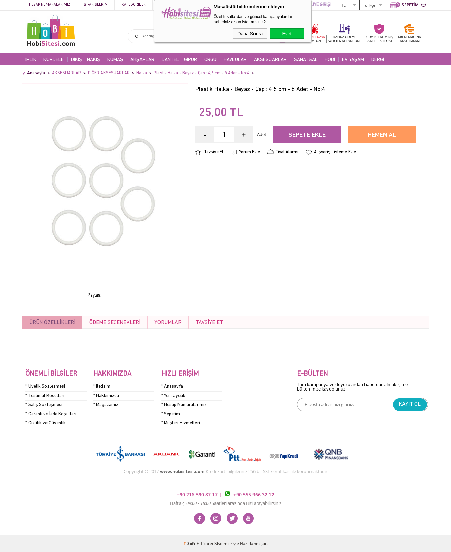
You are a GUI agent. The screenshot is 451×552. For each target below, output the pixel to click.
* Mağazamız (105, 404)
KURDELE (53, 59)
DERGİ (377, 59)
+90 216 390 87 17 (198, 494)
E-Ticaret (204, 543)
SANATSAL (306, 59)
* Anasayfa (172, 386)
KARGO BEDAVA (313, 39)
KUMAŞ (115, 59)
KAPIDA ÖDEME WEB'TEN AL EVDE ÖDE (344, 39)
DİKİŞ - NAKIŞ (85, 59)
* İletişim (101, 386)
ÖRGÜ (210, 59)
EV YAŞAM (353, 59)
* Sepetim (170, 414)
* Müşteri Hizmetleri (180, 423)
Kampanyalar (171, 5)
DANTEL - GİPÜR (179, 59)
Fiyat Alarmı (287, 152)
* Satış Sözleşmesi (43, 404)
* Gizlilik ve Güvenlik (45, 423)
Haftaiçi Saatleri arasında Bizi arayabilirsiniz (225, 503)
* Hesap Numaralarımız (184, 404)
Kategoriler (133, 5)
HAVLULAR (235, 59)
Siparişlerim (96, 5)
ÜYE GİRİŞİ (321, 4)
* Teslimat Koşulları (44, 395)
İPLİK (30, 59)
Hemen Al (382, 135)
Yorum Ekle (249, 152)
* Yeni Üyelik (173, 395)
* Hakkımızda (106, 395)
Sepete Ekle (307, 135)
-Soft (190, 543)
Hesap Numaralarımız (49, 5)
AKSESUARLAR (270, 59)
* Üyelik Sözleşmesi (45, 386)
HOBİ (330, 59)
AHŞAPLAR (142, 59)
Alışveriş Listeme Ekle (335, 152)
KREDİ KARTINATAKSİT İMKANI (409, 39)
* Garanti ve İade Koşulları (50, 414)
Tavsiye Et (213, 152)
